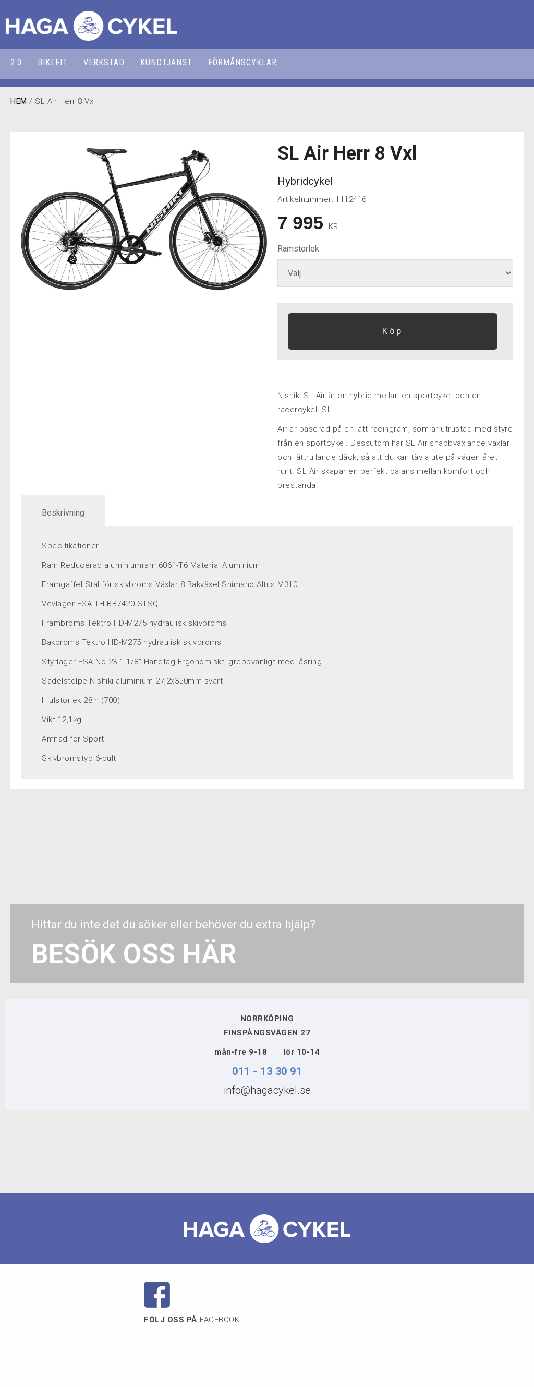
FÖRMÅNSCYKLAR (242, 62)
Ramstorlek (298, 249)
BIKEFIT (53, 62)
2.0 (16, 62)
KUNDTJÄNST (166, 62)
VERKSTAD (104, 62)
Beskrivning (63, 513)
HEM (18, 101)
